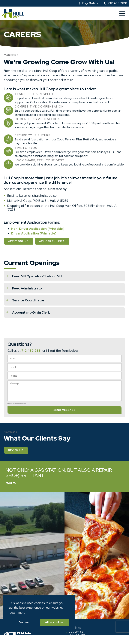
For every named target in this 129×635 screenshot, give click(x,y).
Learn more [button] (17, 612)
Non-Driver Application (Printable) (37, 229)
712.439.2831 (31, 351)
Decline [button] (24, 622)
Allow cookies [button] (54, 622)
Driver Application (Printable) (33, 233)
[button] (122, 13)
